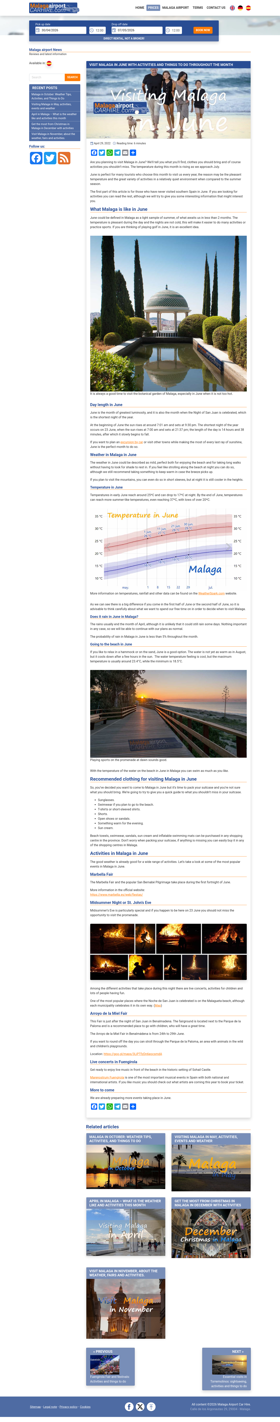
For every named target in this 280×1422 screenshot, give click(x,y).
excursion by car (132, 443)
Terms (198, 8)
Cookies (87, 1407)
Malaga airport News (45, 51)
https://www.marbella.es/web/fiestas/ (116, 896)
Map (158, 1007)
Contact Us (216, 8)
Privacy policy (70, 1407)
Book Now (203, 31)
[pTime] (97, 31)
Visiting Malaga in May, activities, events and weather (206, 1140)
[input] (60, 31)
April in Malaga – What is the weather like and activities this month (125, 1204)
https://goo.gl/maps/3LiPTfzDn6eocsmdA (133, 1055)
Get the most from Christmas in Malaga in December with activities (208, 1204)
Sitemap (35, 1407)
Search (72, 78)
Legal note (51, 1407)
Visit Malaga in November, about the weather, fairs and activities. (123, 1274)
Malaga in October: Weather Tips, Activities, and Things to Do (120, 1140)
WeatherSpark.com (211, 594)
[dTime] (173, 31)
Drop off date (120, 25)
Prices (153, 8)
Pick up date (42, 25)
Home (140, 8)
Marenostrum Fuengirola (107, 1079)
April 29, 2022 (100, 144)
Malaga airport (175, 8)
